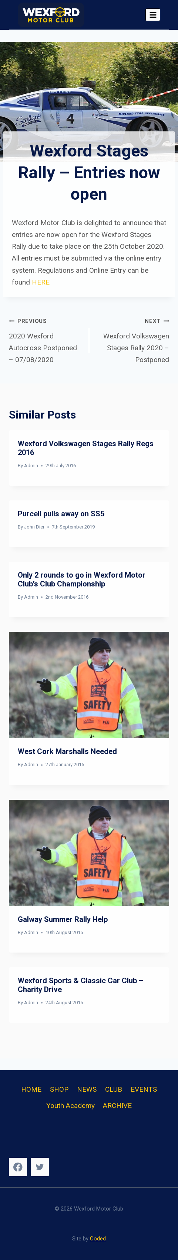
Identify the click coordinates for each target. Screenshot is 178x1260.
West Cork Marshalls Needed (67, 751)
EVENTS (144, 1089)
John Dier (34, 527)
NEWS (87, 1089)
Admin (31, 465)
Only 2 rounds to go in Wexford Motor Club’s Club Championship (82, 579)
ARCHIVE (117, 1105)
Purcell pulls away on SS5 (61, 513)
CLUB (113, 1089)
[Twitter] (40, 1167)
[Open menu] (152, 14)
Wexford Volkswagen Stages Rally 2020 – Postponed (132, 339)
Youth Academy (70, 1105)
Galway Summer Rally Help (63, 919)
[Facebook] (18, 1167)
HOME (31, 1089)
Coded (98, 1238)
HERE (41, 282)
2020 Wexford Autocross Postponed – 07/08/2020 (45, 339)
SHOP (59, 1089)
